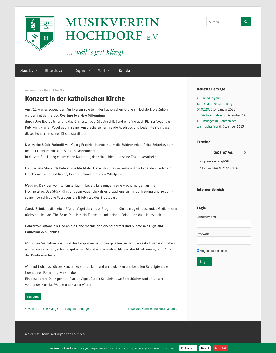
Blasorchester (56, 71)
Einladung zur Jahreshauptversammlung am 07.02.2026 (217, 103)
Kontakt (124, 71)
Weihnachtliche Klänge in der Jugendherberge (58, 309)
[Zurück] (202, 153)
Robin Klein (58, 90)
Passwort (203, 234)
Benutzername (207, 217)
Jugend (83, 71)
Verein (104, 71)
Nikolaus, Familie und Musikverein (151, 309)
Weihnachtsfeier (212, 115)
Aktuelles (28, 71)
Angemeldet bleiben (212, 251)
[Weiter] (245, 153)
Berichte (33, 296)
